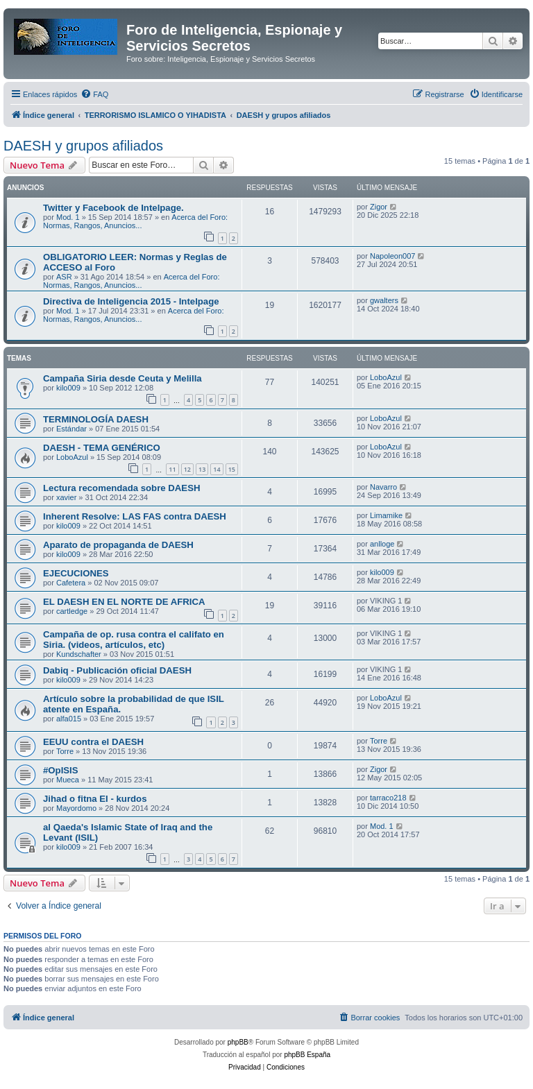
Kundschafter (78, 654)
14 (216, 469)
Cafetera (70, 582)
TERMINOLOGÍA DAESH (96, 419)
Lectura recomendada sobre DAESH (121, 488)
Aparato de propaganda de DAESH (118, 545)
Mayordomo (76, 808)
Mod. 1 (68, 217)
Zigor (378, 207)
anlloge (382, 544)
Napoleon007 (392, 256)
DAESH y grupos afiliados (83, 145)
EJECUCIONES (76, 573)
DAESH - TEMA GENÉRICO (101, 448)
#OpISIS (60, 770)
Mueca (67, 779)
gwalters (384, 300)
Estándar (71, 429)
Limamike (386, 515)
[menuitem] (94, 94)
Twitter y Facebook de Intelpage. (113, 208)
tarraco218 (388, 798)
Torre (65, 751)
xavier (66, 497)
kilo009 (68, 388)
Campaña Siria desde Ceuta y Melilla (122, 378)
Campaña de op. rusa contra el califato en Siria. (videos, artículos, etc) (133, 639)
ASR (64, 277)
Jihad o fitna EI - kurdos (94, 799)
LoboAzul (386, 377)
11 (172, 469)
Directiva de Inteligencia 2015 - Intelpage (131, 301)
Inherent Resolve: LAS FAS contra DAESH (134, 516)
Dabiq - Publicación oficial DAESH (117, 670)
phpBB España (307, 1054)
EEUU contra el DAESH (93, 742)
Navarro (383, 487)
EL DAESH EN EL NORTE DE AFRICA (124, 602)
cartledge (71, 611)
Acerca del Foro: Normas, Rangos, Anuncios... (135, 221)
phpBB (238, 1042)
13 (201, 469)
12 (187, 469)
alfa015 (68, 718)
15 (231, 469)
